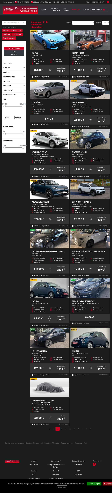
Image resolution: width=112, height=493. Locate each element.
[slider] (5, 106)
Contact (56, 471)
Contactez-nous (8, 2)
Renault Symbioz (9, 38)
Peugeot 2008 (16, 30)
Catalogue (76, 9)
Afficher (98, 23)
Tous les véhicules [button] (14, 48)
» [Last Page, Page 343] (90, 429)
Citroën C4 (6, 34)
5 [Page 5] (74, 429)
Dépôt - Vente (33, 465)
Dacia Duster (17, 34)
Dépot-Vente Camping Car (55, 9)
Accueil (44, 9)
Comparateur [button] (98, 9)
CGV (78, 471)
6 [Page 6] (78, 429)
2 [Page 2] (61, 429)
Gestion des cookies (56, 478)
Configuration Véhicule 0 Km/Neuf (56, 466)
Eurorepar (55, 475)
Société (33, 471)
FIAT (33, 475)
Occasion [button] (14, 54)
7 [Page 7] (82, 429)
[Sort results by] (83, 23)
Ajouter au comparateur (41, 77)
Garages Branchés (78, 461)
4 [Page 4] (70, 429)
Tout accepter (94, 484)
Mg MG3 (6, 30)
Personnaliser (62, 487)
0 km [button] (14, 51)
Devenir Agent (56, 461)
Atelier (86, 9)
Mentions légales (34, 478)
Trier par (68, 23)
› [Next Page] (86, 429)
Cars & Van (78, 465)
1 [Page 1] (57, 429)
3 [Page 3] (65, 429)
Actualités (78, 475)
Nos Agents (66, 9)
